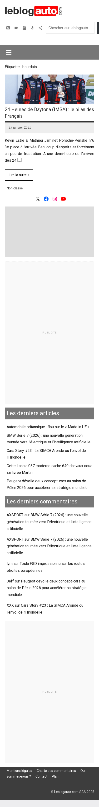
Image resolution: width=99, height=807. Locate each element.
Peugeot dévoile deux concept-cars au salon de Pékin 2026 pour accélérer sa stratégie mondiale (47, 588)
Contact (41, 776)
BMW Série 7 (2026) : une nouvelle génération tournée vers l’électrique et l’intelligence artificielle (49, 522)
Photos (9, 28)
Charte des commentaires (56, 771)
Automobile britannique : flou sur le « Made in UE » (48, 427)
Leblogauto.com (66, 792)
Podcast (33, 28)
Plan (55, 776)
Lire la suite (18, 175)
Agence (41, 28)
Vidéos (17, 28)
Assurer (25, 28)
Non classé (15, 188)
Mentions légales (19, 771)
